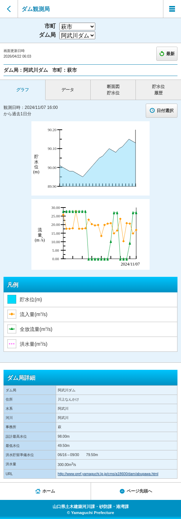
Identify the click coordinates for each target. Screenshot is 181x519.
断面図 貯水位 (113, 89)
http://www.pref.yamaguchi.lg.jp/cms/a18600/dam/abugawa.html (108, 474)
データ (67, 89)
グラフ (22, 89)
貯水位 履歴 (158, 89)
